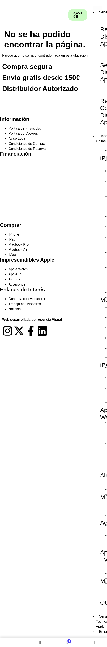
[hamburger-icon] (97, 8)
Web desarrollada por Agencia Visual (32, 319)
